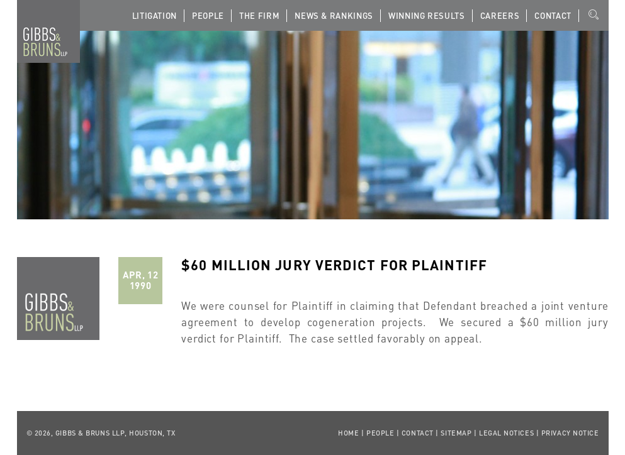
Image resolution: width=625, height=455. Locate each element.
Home (348, 433)
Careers (500, 15)
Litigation (154, 15)
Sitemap (456, 433)
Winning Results (426, 15)
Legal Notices (506, 433)
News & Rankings (334, 15)
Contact (553, 15)
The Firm (259, 15)
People (208, 15)
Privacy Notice (570, 433)
